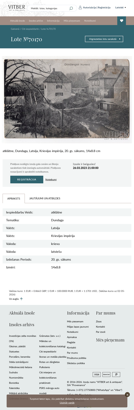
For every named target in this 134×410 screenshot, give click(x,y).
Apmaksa (72, 337)
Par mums (72, 352)
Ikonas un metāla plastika (52, 356)
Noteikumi (90, 20)
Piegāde (71, 342)
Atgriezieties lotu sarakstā (105, 39)
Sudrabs (13, 372)
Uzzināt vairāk (67, 402)
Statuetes (14, 351)
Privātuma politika (76, 358)
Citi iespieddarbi (30, 28)
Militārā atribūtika (18, 393)
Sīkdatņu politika (76, 363)
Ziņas (99, 321)
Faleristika (14, 388)
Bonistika (14, 382)
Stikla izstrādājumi (18, 362)
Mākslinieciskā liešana (20, 367)
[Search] (71, 8)
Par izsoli (100, 331)
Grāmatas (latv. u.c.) (49, 335)
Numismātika (16, 377)
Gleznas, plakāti (17, 346)
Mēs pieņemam (72, 20)
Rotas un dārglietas (49, 362)
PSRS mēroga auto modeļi (49, 390)
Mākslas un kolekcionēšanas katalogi (52, 343)
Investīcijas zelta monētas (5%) (22, 338)
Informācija (53, 20)
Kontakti (71, 347)
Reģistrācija (104, 7)
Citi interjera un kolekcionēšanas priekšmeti (48, 377)
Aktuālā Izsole (17, 20)
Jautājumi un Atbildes (44, 198)
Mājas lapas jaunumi (78, 326)
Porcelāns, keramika (19, 356)
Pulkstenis (44, 367)
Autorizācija (87, 7)
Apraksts (13, 198)
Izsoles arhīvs (36, 20)
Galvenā (15, 28)
